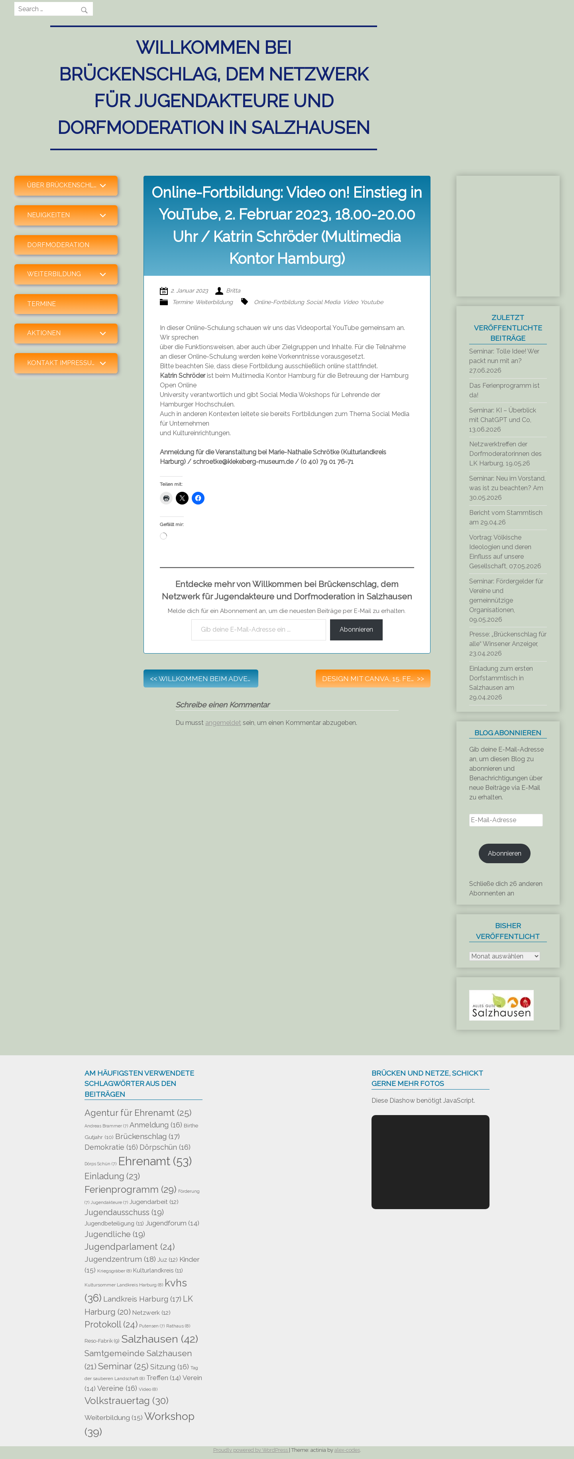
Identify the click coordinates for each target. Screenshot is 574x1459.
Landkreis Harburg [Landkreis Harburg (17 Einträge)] (142, 1298)
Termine (41, 304)
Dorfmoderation (58, 245)
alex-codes (347, 1450)
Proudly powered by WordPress (251, 1450)
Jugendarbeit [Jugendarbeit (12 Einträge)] (154, 1202)
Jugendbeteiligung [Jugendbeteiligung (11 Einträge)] (114, 1223)
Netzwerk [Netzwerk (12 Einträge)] (151, 1312)
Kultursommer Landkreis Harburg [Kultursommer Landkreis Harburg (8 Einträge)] (124, 1285)
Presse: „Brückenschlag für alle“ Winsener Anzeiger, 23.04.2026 (507, 643)
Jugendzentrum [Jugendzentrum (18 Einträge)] (120, 1259)
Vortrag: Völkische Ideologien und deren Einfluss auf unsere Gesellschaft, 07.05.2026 (505, 552)
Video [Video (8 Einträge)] (148, 1389)
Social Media (323, 301)
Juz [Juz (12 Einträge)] (167, 1259)
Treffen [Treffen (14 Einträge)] (163, 1378)
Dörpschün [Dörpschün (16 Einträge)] (165, 1147)
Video (350, 301)
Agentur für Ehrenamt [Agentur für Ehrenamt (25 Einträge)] (138, 1113)
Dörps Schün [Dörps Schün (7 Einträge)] (100, 1163)
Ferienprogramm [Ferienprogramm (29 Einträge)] (131, 1189)
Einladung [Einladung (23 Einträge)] (112, 1176)
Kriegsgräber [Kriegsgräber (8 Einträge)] (114, 1271)
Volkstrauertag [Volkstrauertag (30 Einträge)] (127, 1400)
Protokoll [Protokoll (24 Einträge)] (111, 1324)
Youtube (371, 301)
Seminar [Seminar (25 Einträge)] (123, 1366)
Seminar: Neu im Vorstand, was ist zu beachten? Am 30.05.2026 (507, 488)
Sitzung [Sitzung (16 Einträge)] (169, 1367)
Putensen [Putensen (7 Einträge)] (152, 1326)
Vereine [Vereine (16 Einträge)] (117, 1388)
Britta (233, 290)
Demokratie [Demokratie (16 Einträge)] (111, 1147)
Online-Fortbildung (279, 301)
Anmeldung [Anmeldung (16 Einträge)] (156, 1125)
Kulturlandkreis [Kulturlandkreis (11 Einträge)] (158, 1270)
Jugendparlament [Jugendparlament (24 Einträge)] (130, 1246)
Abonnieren (356, 629)
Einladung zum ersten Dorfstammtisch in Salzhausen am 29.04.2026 (501, 683)
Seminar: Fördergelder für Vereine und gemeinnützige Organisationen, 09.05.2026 (506, 600)
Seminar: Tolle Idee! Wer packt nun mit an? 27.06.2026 (504, 361)
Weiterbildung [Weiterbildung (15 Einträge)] (114, 1418)
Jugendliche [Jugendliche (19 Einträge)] (115, 1234)
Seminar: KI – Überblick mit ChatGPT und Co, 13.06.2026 (502, 419)
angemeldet (223, 723)
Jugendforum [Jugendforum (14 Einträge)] (172, 1223)
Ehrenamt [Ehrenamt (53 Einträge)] (155, 1161)
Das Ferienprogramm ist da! (504, 390)
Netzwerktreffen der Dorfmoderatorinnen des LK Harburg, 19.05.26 (505, 453)
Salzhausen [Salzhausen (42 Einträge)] (159, 1339)
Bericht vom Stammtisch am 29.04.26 (506, 517)
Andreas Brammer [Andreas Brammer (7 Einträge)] (106, 1125)
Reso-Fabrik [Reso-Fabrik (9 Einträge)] (102, 1341)
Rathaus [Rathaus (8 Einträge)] (178, 1326)
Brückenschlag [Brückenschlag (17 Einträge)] (147, 1136)
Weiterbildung (214, 301)
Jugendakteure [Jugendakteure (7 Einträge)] (109, 1202)
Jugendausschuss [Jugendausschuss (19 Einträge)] (124, 1212)
